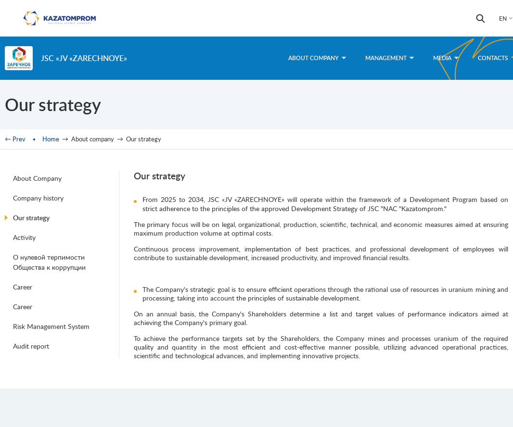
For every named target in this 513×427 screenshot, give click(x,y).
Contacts (493, 58)
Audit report (31, 346)
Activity (24, 237)
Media (446, 58)
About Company (37, 178)
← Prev (15, 139)
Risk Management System (51, 326)
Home (50, 139)
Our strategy (31, 218)
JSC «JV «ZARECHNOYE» (84, 58)
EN (503, 18)
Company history (38, 198)
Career (22, 287)
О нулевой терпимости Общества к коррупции (49, 262)
